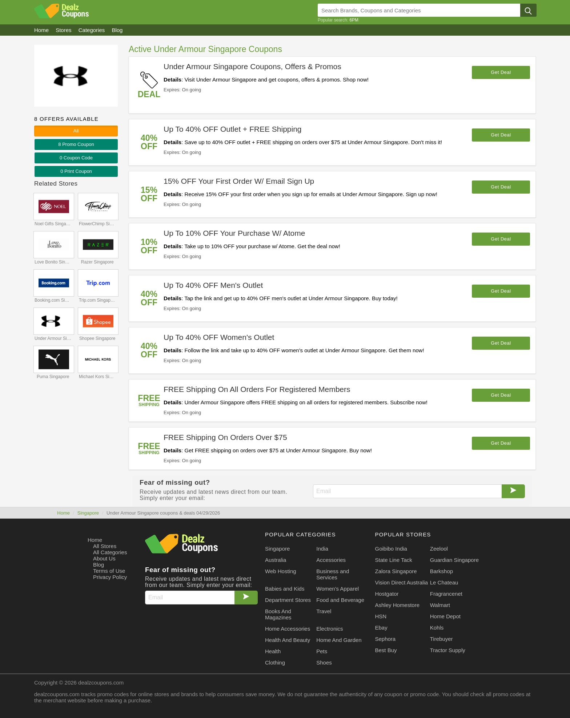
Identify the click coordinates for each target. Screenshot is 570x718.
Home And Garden (338, 640)
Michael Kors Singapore (98, 376)
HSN (381, 616)
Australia (275, 560)
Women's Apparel (337, 589)
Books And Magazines (278, 614)
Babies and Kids (284, 589)
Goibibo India (391, 549)
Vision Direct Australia (401, 582)
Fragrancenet (446, 594)
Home (63, 513)
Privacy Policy (110, 577)
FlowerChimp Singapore (98, 223)
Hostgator (387, 594)
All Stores (104, 546)
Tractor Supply (447, 650)
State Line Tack (393, 560)
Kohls (437, 627)
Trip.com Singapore (98, 300)
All (76, 131)
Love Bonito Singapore (54, 262)
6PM (353, 20)
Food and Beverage (340, 600)
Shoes (324, 662)
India (322, 549)
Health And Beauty (287, 640)
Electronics (329, 629)
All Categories (110, 552)
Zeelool (439, 549)
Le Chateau (444, 582)
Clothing (275, 662)
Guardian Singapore (454, 560)
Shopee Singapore (97, 338)
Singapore (88, 513)
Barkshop (441, 571)
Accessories (331, 560)
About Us (104, 558)
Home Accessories (287, 629)
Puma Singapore (53, 376)
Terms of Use (109, 571)
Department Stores (288, 600)
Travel (323, 611)
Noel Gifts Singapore (54, 223)
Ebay (381, 627)
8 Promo (76, 144)
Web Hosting (280, 571)
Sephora (385, 639)
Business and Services (332, 574)
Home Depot (445, 616)
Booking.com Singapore (54, 300)
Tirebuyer (441, 639)
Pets (321, 651)
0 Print (76, 171)
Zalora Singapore (396, 571)
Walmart (440, 605)
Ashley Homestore (397, 605)
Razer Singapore (97, 262)
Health (273, 651)
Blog (98, 565)
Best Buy (386, 650)
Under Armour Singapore (54, 338)
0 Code (76, 157)
